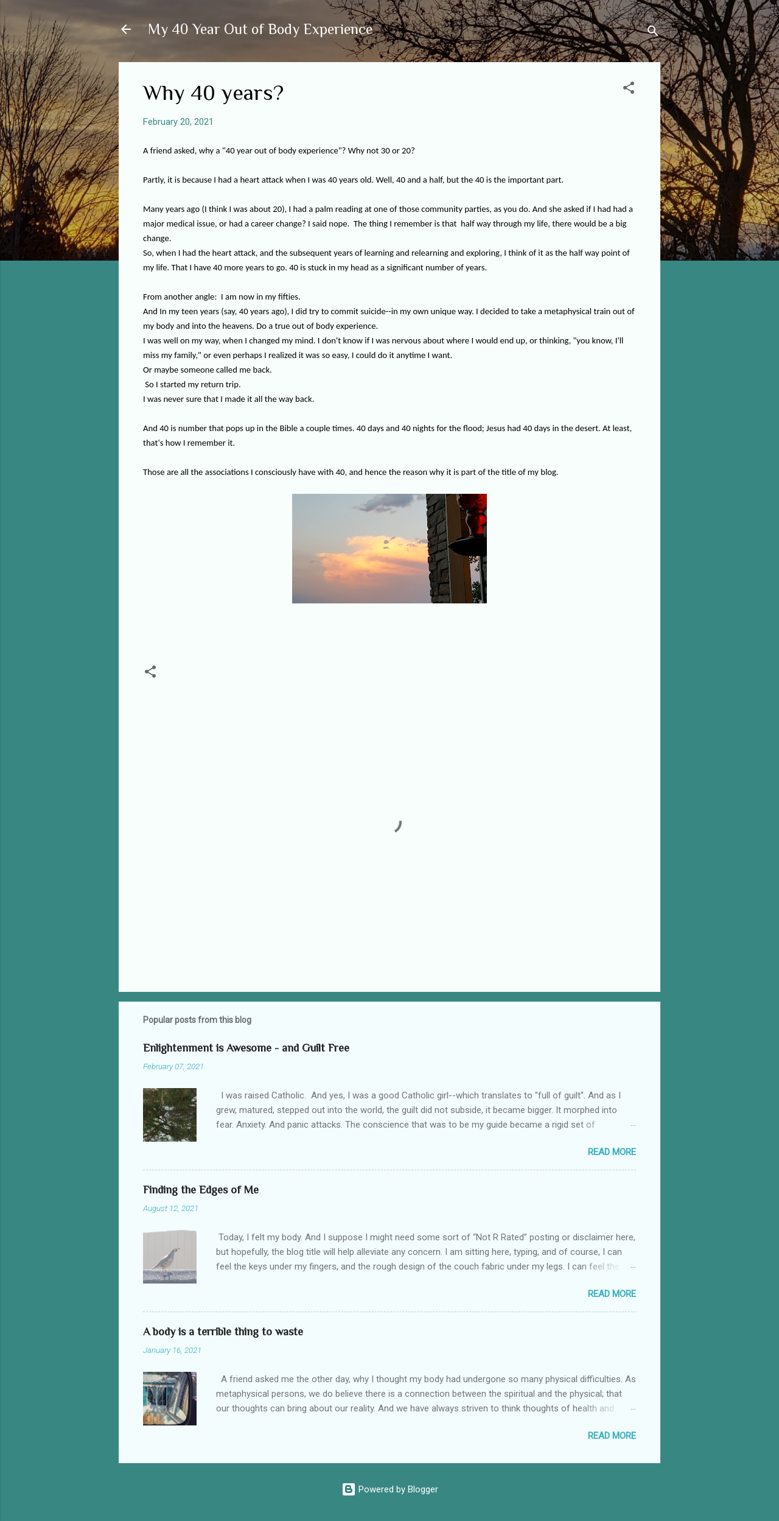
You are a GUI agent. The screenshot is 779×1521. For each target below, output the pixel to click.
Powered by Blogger (389, 1489)
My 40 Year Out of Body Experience (260, 29)
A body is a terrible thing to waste (223, 1332)
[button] (628, 89)
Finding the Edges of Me (201, 1190)
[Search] (653, 33)
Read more (612, 1152)
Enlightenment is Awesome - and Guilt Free (246, 1048)
